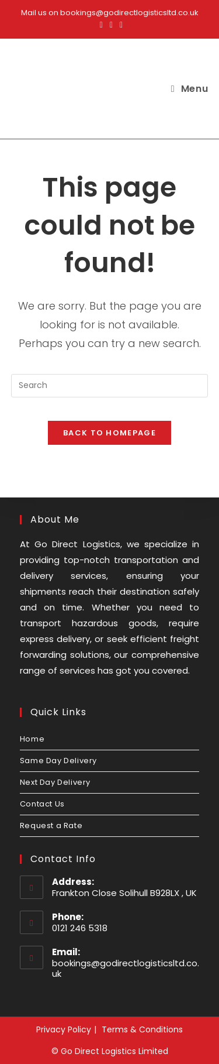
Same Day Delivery (58, 760)
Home (32, 738)
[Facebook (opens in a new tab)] (101, 24)
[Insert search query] (109, 385)
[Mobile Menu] (189, 89)
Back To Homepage (109, 432)
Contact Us (42, 803)
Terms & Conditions (142, 1029)
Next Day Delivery (55, 782)
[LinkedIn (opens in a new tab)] (119, 24)
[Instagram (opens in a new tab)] (111, 24)
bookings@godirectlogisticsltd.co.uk (125, 968)
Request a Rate (51, 825)
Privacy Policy (63, 1029)
